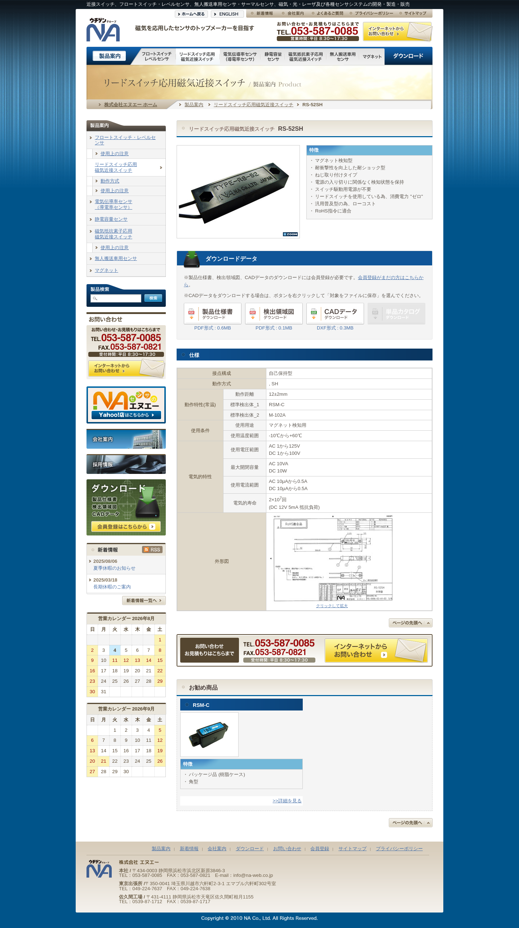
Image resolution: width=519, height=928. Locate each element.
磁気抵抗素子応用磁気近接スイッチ (113, 233)
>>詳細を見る (287, 800)
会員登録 (319, 848)
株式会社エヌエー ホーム (130, 104)
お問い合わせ (287, 848)
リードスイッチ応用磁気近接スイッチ (253, 104)
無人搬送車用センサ (116, 258)
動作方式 (110, 181)
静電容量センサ (111, 219)
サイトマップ (352, 848)
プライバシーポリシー (399, 848)
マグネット (106, 270)
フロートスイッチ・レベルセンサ (125, 140)
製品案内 (194, 104)
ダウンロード (250, 848)
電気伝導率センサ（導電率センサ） (113, 204)
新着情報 (189, 848)
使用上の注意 (115, 153)
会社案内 (217, 848)
